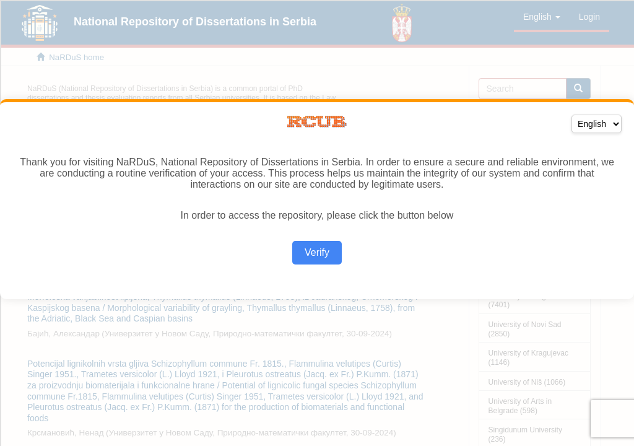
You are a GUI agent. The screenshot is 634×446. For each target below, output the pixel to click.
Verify (317, 252)
